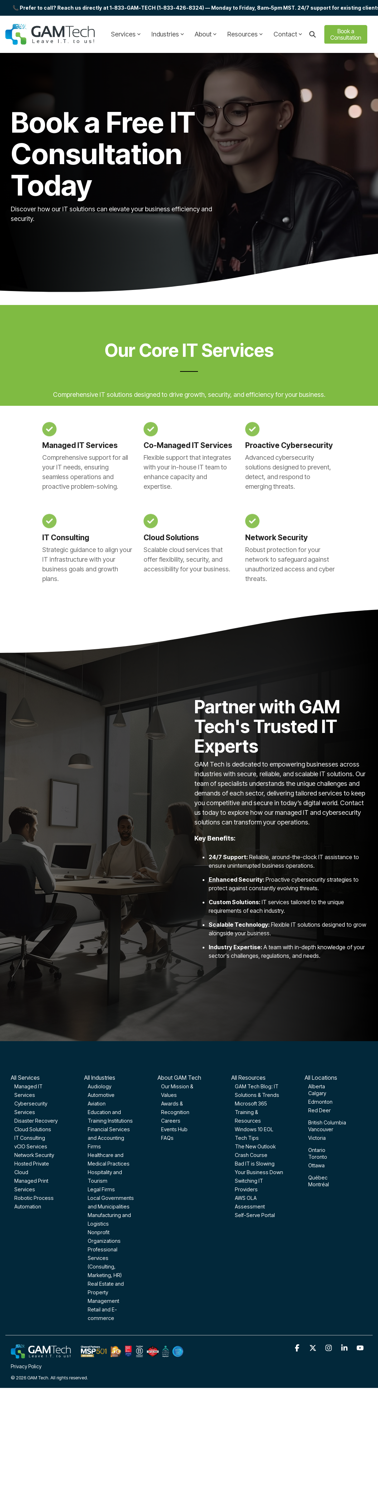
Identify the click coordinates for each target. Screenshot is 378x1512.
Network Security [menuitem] (34, 1155)
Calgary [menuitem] (317, 1093)
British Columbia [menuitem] (327, 1122)
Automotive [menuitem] (101, 1095)
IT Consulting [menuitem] (29, 1138)
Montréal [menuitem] (318, 1184)
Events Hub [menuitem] (174, 1129)
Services (126, 34)
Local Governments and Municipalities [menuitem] (111, 1202)
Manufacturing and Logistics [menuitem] (109, 1219)
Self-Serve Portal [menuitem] (255, 1215)
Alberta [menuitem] (316, 1086)
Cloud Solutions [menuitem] (32, 1129)
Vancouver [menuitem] (320, 1129)
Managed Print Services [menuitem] (31, 1185)
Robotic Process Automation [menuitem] (34, 1202)
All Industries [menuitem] (99, 1077)
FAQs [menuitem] (167, 1138)
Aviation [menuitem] (97, 1103)
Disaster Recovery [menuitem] (36, 1121)
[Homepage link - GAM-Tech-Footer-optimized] (97, 1354)
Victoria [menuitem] (317, 1138)
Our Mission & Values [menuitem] (177, 1090)
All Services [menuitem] (25, 1077)
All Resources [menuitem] (248, 1077)
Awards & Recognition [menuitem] (175, 1107)
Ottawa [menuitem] (316, 1165)
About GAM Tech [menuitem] (179, 1077)
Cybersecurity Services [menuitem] (30, 1107)
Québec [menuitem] (318, 1177)
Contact (287, 34)
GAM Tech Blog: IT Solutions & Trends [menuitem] (257, 1090)
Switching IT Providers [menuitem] (249, 1185)
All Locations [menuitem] (321, 1077)
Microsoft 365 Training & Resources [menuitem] (251, 1112)
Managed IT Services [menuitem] (28, 1090)
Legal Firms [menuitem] (101, 1189)
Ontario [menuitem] (316, 1150)
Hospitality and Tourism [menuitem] (105, 1176)
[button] (298, 1348)
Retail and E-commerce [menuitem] (102, 1313)
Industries (167, 34)
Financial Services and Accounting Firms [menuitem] (109, 1137)
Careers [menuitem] (170, 1121)
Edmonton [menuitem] (320, 1102)
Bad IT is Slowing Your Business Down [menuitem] (259, 1168)
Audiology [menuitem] (99, 1086)
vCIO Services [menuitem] (30, 1146)
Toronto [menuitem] (317, 1157)
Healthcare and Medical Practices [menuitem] (109, 1159)
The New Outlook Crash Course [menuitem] (255, 1150)
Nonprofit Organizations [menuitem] (104, 1236)
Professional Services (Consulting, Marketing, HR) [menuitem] (105, 1262)
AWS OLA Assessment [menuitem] (250, 1202)
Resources (245, 34)
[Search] (312, 34)
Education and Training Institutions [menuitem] (110, 1116)
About (206, 34)
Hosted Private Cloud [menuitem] (31, 1168)
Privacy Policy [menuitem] (26, 1366)
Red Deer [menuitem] (319, 1110)
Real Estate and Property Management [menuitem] (106, 1292)
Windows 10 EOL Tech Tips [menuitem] (254, 1133)
